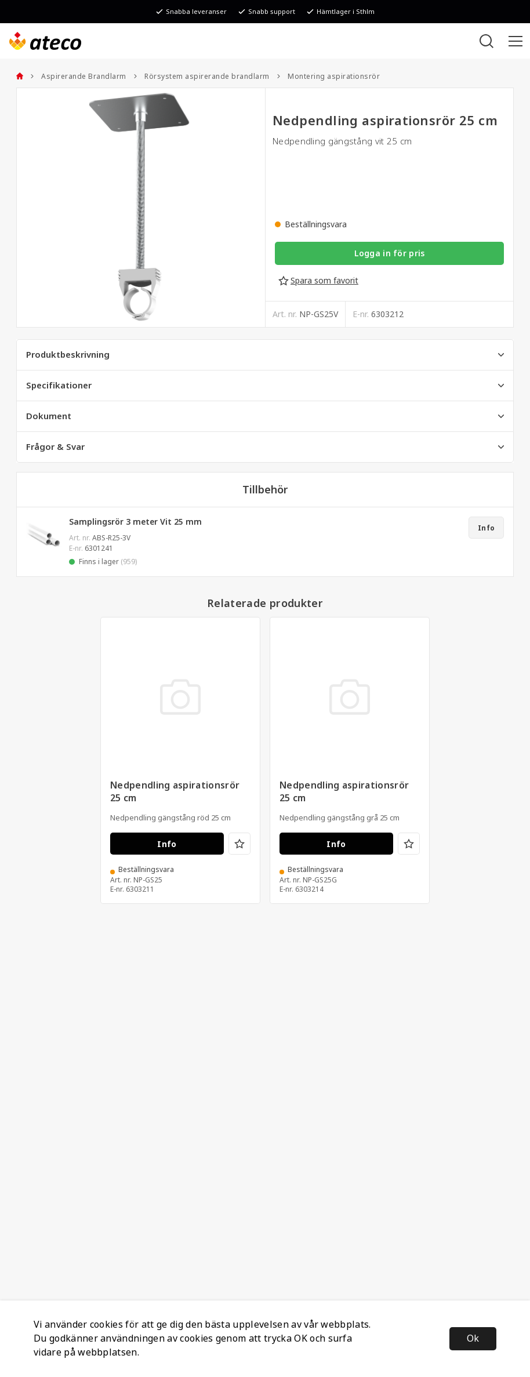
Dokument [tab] (265, 416)
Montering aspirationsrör (328, 76)
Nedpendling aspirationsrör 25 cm (174, 792)
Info (486, 528)
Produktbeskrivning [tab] (265, 354)
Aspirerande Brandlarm (78, 76)
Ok (473, 1338)
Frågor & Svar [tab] (265, 447)
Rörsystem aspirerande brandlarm (201, 76)
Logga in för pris (389, 253)
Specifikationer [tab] (265, 385)
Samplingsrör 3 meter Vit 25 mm (135, 522)
